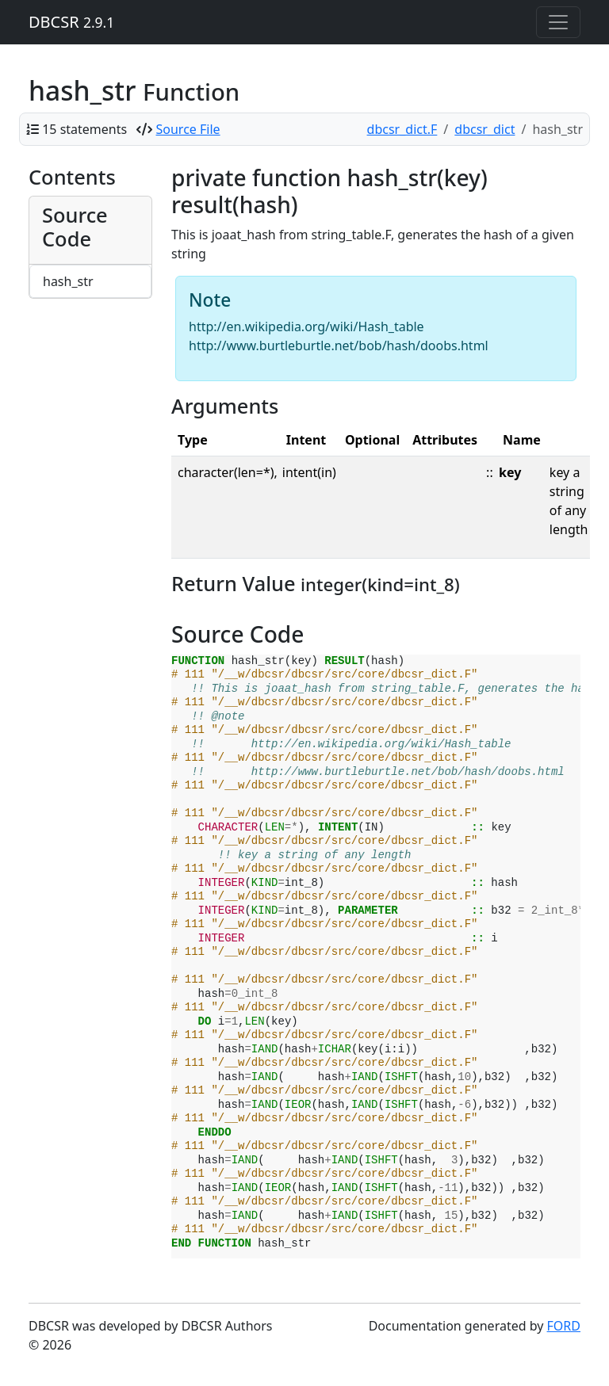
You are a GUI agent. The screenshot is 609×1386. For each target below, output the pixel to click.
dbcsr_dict (484, 129)
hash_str (68, 281)
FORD (563, 1325)
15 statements (84, 129)
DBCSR (71, 21)
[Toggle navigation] (558, 22)
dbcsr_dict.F (402, 129)
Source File (188, 129)
